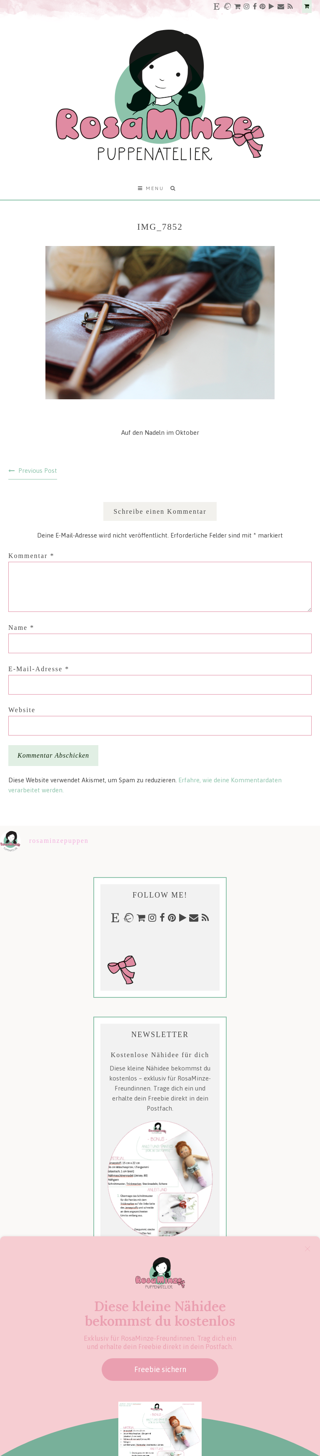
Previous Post (37, 470)
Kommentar (31, 555)
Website (21, 709)
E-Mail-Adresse (38, 668)
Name (21, 627)
